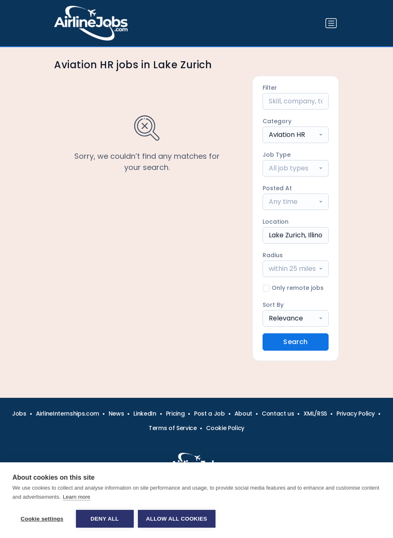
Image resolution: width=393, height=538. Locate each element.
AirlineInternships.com (67, 413)
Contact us (278, 413)
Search (295, 342)
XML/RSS (315, 413)
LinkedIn (144, 413)
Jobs (19, 413)
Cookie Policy (225, 428)
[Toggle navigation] (331, 23)
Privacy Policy (355, 413)
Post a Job (209, 413)
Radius (273, 255)
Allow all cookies (176, 519)
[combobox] (296, 135)
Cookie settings (42, 519)
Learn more (76, 497)
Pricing (175, 413)
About (243, 413)
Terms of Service (172, 428)
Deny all (104, 519)
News (116, 413)
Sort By (273, 305)
